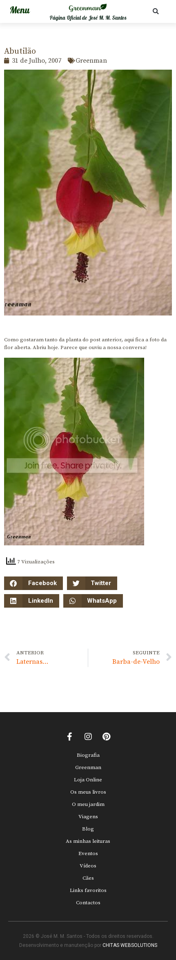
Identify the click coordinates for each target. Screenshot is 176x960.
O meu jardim (88, 804)
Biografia (88, 755)
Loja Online (88, 779)
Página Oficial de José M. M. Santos (88, 18)
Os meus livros (88, 792)
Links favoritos (88, 890)
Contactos (88, 902)
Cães (88, 878)
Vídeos (88, 865)
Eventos (88, 853)
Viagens (88, 816)
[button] (156, 11)
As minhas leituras (88, 841)
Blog (88, 829)
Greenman (88, 767)
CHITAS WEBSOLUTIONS (129, 945)
